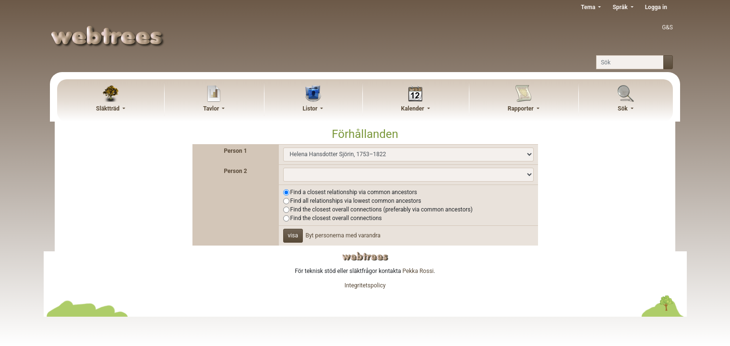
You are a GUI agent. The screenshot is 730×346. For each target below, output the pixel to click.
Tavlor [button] (211, 108)
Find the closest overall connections (336, 218)
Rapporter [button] (521, 108)
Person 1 (235, 151)
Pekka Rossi (417, 271)
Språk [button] (620, 7)
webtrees (365, 256)
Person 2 (235, 171)
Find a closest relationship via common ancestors (353, 192)
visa (293, 235)
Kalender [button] (413, 108)
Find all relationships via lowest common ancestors (355, 201)
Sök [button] (623, 108)
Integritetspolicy (365, 285)
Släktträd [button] (108, 108)
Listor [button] (311, 108)
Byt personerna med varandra (342, 235)
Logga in (656, 7)
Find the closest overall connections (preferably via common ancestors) (381, 209)
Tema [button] (589, 7)
